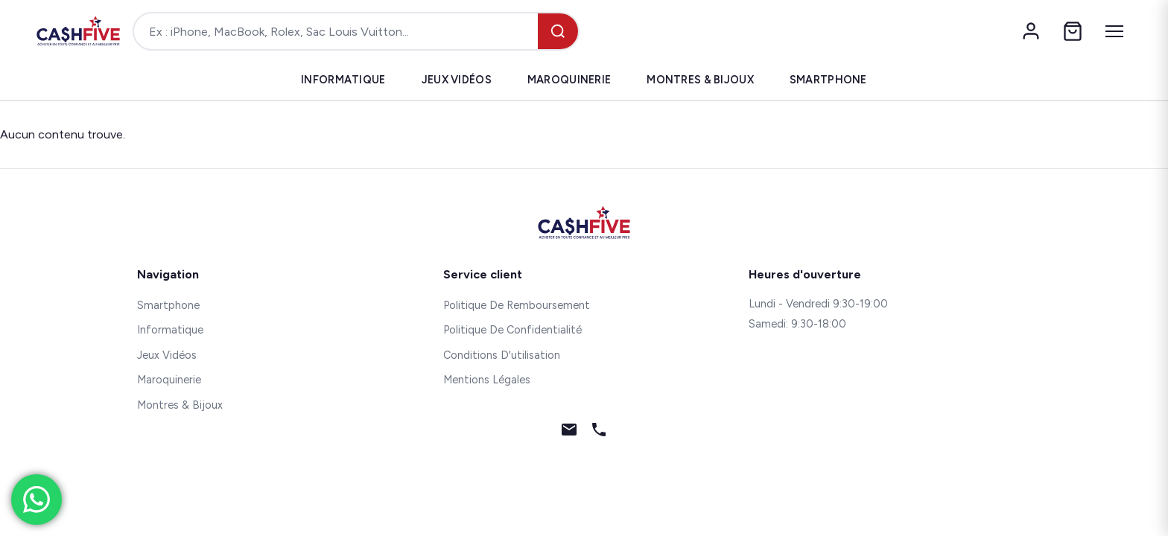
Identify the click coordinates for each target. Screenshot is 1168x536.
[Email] (569, 432)
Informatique (343, 79)
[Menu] (1114, 31)
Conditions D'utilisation (501, 355)
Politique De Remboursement (516, 305)
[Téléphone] (599, 432)
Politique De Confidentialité (512, 329)
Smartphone (828, 79)
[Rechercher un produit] (336, 31)
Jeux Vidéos (457, 79)
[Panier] (1073, 31)
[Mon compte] (1031, 31)
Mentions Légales (486, 379)
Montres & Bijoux (700, 79)
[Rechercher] (558, 31)
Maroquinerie (569, 79)
